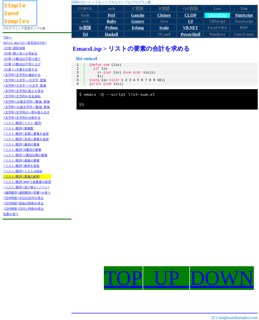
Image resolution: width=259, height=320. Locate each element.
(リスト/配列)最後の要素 (21, 160)
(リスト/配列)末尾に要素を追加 (26, 134)
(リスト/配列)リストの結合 (23, 171)
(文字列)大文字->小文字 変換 (24, 85)
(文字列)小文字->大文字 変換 (24, 80)
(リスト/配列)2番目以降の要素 (25, 155)
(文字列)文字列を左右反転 (22, 96)
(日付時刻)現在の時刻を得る (23, 203)
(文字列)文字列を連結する (22, 75)
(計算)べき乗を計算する (20, 69)
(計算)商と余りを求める (20, 53)
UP (166, 278)
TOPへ (7, 37)
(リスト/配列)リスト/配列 (22, 123)
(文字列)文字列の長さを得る (23, 91)
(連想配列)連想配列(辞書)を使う (27, 192)
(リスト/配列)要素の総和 (21, 176)
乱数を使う (11, 214)
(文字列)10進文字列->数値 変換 (26, 101)
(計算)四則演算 (14, 48)
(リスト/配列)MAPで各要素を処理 (27, 182)
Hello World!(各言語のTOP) (25, 43)
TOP (123, 278)
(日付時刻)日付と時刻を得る (23, 208)
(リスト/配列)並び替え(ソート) (26, 187)
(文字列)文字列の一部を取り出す (26, 112)
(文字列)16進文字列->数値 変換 (26, 107)
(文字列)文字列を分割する (22, 117)
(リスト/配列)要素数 (18, 128)
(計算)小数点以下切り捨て (22, 59)
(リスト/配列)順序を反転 (21, 166)
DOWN (222, 278)
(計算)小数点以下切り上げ (22, 64)
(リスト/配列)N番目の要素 (22, 150)
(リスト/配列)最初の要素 (21, 144)
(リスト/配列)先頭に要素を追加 (26, 139)
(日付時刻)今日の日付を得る (23, 198)
